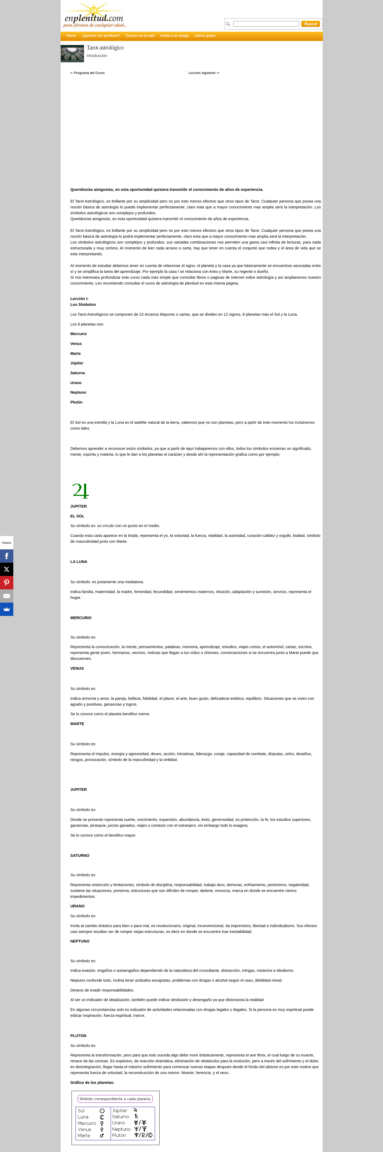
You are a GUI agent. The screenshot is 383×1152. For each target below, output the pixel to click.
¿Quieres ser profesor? (101, 36)
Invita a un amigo (175, 36)
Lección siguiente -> (204, 73)
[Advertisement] (195, 81)
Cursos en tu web (140, 36)
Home (71, 36)
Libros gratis (205, 36)
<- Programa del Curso (87, 73)
